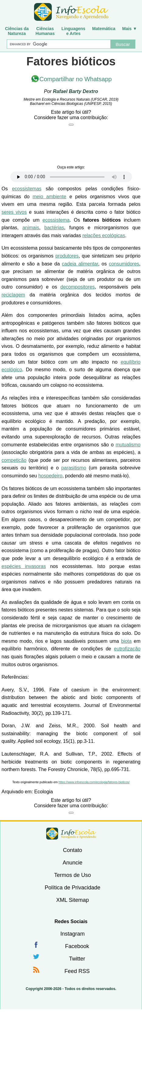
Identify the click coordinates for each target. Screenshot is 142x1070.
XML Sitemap (72, 900)
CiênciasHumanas (45, 31)
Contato (72, 850)
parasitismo (73, 467)
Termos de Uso (72, 875)
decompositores (77, 286)
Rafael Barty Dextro (75, 91)
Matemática (103, 28)
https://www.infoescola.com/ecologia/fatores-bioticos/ (94, 782)
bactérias (54, 227)
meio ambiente (49, 196)
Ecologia (43, 791)
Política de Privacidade (72, 888)
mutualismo (128, 444)
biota (126, 641)
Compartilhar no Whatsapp (76, 79)
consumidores (124, 263)
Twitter (77, 959)
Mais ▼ (129, 28)
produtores (67, 255)
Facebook (77, 946)
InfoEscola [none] (71, 834)
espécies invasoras (24, 566)
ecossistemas (26, 188)
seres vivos (14, 212)
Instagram (72, 934)
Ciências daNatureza (17, 31)
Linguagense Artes (73, 31)
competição (14, 460)
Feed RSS (77, 971)
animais (31, 227)
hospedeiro (50, 475)
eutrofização (127, 648)
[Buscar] (58, 44)
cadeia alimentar (80, 263)
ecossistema (56, 220)
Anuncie (72, 863)
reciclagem (13, 294)
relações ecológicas (103, 235)
